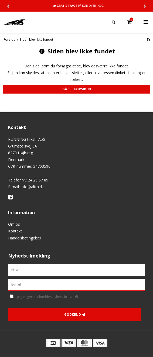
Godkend (72, 314)
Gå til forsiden (76, 89)
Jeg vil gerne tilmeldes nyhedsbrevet (61, 296)
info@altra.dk (32, 186)
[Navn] (76, 269)
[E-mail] (76, 284)
